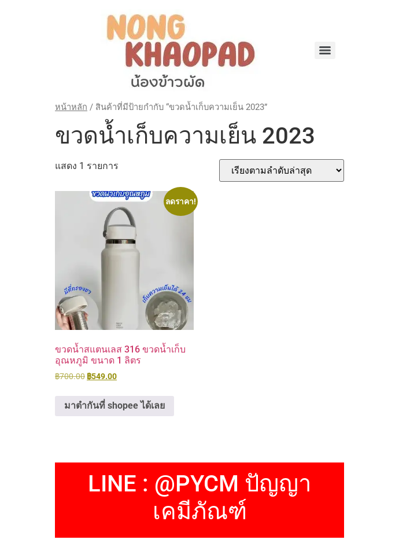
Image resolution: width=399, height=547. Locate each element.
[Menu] (325, 50)
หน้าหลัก (71, 107)
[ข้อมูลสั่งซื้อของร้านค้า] (281, 170)
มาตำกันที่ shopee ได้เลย (114, 405)
